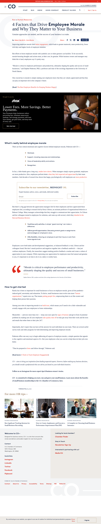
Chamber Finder (61, 436)
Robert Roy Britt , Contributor (24, 40)
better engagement (41, 44)
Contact (7, 483)
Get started (11, 126)
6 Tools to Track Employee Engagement (34, 355)
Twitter (8, 466)
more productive (81, 177)
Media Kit (59, 453)
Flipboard (8, 473)
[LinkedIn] (74, 40)
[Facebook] (67, 40)
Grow (40, 10)
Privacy (24, 483)
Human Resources (24, 20)
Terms (42, 483)
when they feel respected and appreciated (62, 174)
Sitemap (49, 483)
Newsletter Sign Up (63, 445)
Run (32, 10)
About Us (16, 483)
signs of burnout (63, 315)
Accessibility (33, 483)
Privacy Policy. (41, 200)
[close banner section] (97, 1)
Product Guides (69, 10)
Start (25, 10)
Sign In (89, 10)
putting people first (49, 296)
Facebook (8, 470)
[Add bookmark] (85, 40)
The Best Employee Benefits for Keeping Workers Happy (36, 87)
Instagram (9, 459)
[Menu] (5, 7)
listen (29, 348)
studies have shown (45, 171)
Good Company (52, 10)
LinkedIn (8, 463)
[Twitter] (71, 40)
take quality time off (49, 318)
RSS (55, 483)
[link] (79, 10)
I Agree (86, 520)
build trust (45, 305)
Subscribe (74, 196)
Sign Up (94, 10)
